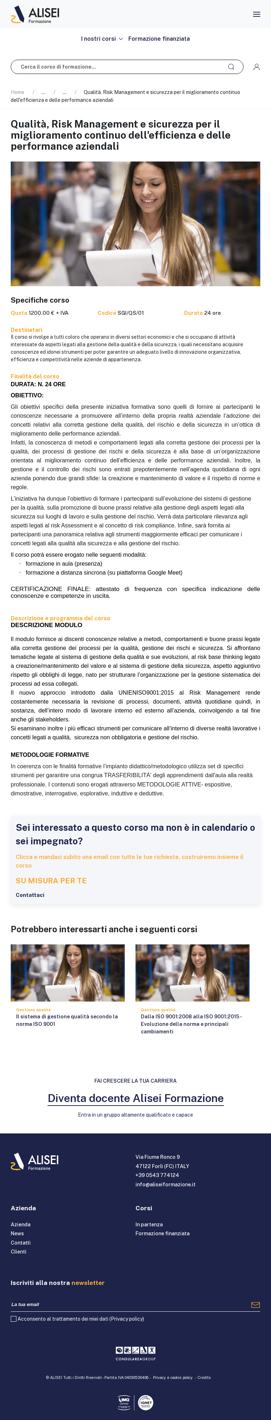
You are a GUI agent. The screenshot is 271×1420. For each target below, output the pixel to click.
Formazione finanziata (159, 38)
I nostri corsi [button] (102, 38)
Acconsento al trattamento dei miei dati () (81, 1319)
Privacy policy (127, 1319)
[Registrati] (255, 1304)
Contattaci (30, 895)
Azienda (20, 1224)
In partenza (149, 1224)
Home (17, 92)
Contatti (21, 1243)
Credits (204, 1377)
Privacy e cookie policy (173, 1377)
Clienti (18, 1252)
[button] (256, 14)
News (17, 1233)
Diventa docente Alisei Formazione (136, 1098)
